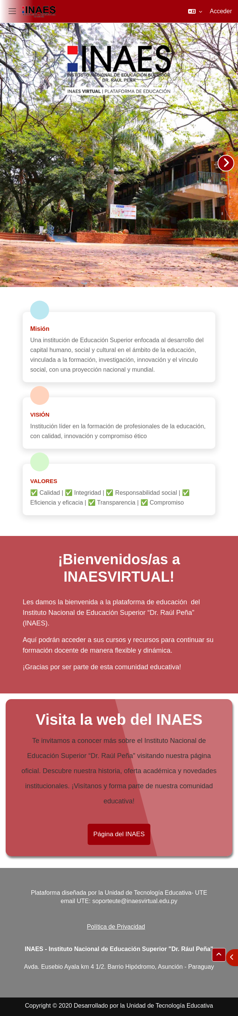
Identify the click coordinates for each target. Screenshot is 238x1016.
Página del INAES (119, 834)
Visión (39, 414)
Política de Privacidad (116, 926)
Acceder (221, 11)
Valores (43, 481)
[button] (195, 11)
